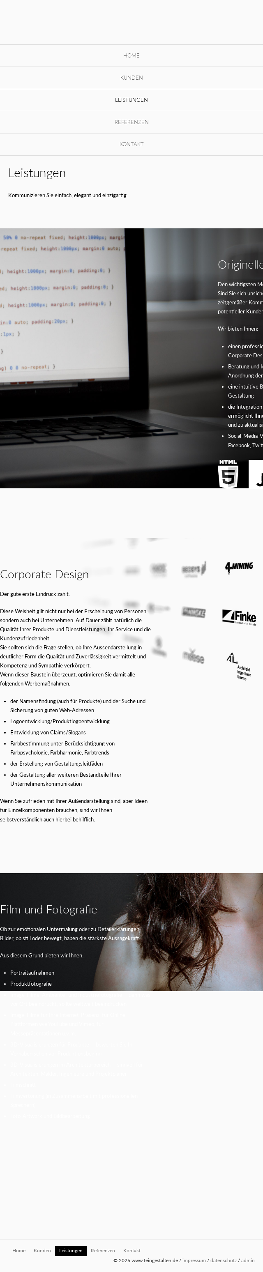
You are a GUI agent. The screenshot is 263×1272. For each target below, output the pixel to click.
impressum (194, 1260)
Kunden (131, 77)
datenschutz (223, 1260)
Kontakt (132, 144)
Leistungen (131, 100)
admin (248, 1260)
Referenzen (132, 122)
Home (131, 55)
